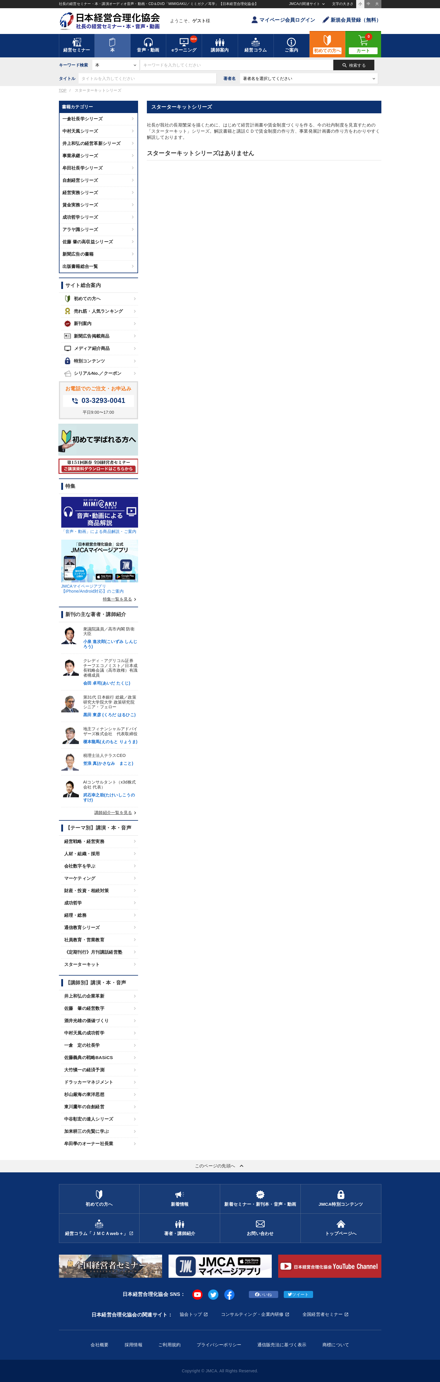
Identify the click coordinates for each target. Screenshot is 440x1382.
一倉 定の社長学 (82, 1045)
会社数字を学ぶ (80, 865)
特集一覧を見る (120, 599)
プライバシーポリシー (219, 1344)
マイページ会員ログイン (283, 19)
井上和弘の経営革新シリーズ (91, 143)
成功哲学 (73, 902)
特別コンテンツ (84, 361)
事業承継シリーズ (80, 155)
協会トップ (191, 1314)
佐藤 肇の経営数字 (84, 1008)
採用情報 (133, 1344)
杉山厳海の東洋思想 (84, 1094)
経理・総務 (75, 915)
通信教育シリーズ (82, 927)
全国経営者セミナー (323, 1314)
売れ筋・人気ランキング (93, 311)
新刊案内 (78, 323)
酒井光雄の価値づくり (86, 1020)
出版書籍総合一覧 (80, 266)
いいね (263, 1294)
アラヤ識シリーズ (80, 229)
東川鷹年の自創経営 (84, 1106)
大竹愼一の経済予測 (84, 1069)
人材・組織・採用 (82, 853)
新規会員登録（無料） (351, 19)
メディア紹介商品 (87, 348)
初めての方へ (82, 298)
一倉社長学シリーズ (82, 118)
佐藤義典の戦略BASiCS (88, 1057)
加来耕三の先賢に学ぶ (86, 1131)
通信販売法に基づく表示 (282, 1344)
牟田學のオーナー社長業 (88, 1143)
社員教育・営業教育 (84, 939)
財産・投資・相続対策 (86, 890)
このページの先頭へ (220, 1165)
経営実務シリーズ (80, 192)
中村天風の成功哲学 (84, 1032)
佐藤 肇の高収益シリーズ (87, 241)
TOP (63, 90)
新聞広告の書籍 (78, 254)
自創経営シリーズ (80, 180)
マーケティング (80, 878)
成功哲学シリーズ (80, 217)
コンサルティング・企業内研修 (252, 1314)
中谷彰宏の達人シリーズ (88, 1118)
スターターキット (82, 964)
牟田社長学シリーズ (82, 167)
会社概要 (99, 1344)
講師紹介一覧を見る (116, 812)
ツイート (298, 1294)
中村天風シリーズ (80, 131)
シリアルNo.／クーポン (93, 373)
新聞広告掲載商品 (87, 336)
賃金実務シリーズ (80, 204)
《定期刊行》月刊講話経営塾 (93, 952)
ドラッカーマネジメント (88, 1082)
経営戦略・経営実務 (84, 841)
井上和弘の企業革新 (84, 995)
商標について (335, 1344)
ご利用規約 (169, 1344)
